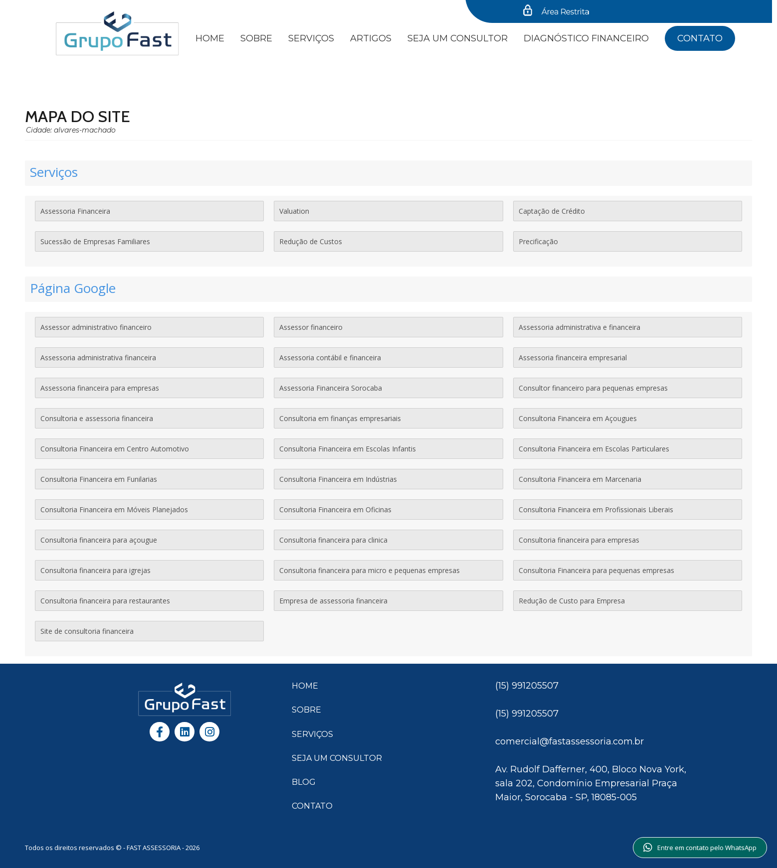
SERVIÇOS (312, 734)
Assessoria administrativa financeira (98, 357)
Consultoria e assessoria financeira (96, 418)
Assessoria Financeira (75, 211)
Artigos (370, 38)
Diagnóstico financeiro (586, 38)
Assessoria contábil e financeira (330, 357)
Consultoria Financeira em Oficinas (335, 509)
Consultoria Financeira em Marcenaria (580, 479)
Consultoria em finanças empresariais (340, 418)
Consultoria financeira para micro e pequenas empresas (369, 570)
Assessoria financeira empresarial (573, 357)
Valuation (294, 211)
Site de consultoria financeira (87, 631)
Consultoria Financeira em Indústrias (338, 479)
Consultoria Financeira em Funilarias (98, 479)
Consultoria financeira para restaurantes (105, 600)
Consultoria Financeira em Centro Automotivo (114, 448)
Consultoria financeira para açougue (98, 540)
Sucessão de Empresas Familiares (95, 241)
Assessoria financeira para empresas (99, 388)
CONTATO (312, 806)
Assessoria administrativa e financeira (579, 327)
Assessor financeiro (311, 327)
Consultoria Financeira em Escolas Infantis (347, 448)
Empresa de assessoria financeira (333, 600)
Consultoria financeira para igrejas (95, 570)
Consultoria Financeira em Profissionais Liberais (596, 509)
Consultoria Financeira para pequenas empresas (596, 570)
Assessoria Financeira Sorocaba (330, 388)
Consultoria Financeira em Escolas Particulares (594, 448)
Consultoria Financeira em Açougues (578, 418)
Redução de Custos (310, 241)
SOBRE (306, 710)
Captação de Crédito (552, 211)
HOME (305, 686)
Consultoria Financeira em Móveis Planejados (114, 509)
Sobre (256, 38)
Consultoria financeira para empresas (579, 540)
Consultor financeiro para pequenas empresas (593, 388)
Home (209, 38)
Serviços (311, 38)
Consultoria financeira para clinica (333, 540)
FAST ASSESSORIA (154, 847)
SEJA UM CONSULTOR (457, 38)
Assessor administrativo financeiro (96, 327)
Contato (700, 38)
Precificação (538, 241)
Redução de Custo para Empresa (572, 600)
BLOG (304, 782)
